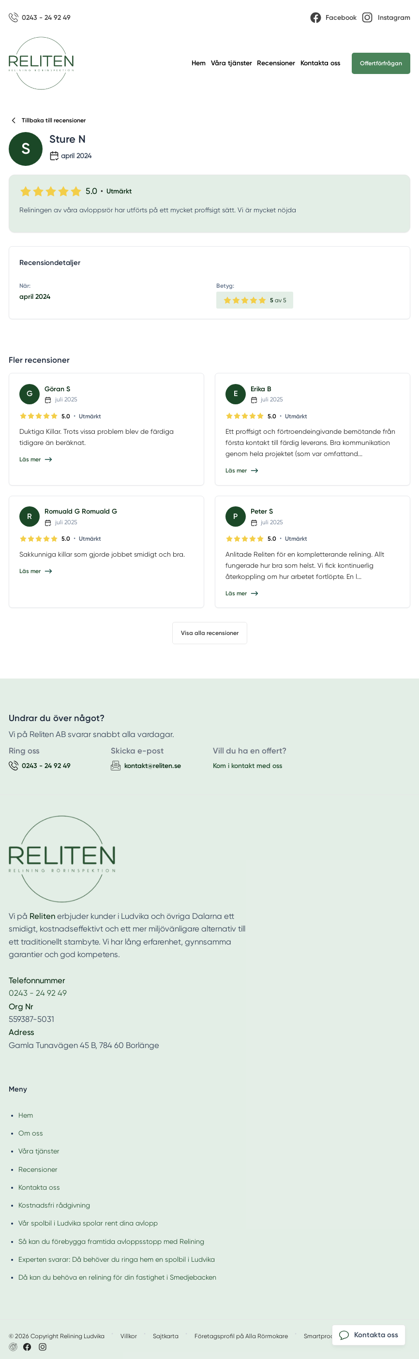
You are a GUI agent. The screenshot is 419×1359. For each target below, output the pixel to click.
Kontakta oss (320, 63)
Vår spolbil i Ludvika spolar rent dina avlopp (88, 1223)
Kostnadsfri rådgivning (54, 1205)
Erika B (261, 389)
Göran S (57, 389)
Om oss (30, 1133)
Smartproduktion (328, 1336)
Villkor (128, 1336)
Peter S (262, 511)
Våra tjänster (231, 63)
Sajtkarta (166, 1336)
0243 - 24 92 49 (38, 993)
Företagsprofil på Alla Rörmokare (241, 1336)
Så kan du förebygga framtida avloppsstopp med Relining (111, 1241)
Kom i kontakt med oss (247, 766)
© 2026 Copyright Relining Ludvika (57, 1336)
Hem (199, 63)
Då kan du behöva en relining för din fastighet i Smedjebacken (117, 1277)
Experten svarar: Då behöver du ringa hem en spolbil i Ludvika (116, 1259)
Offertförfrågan (381, 63)
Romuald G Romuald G (81, 511)
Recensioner (276, 63)
